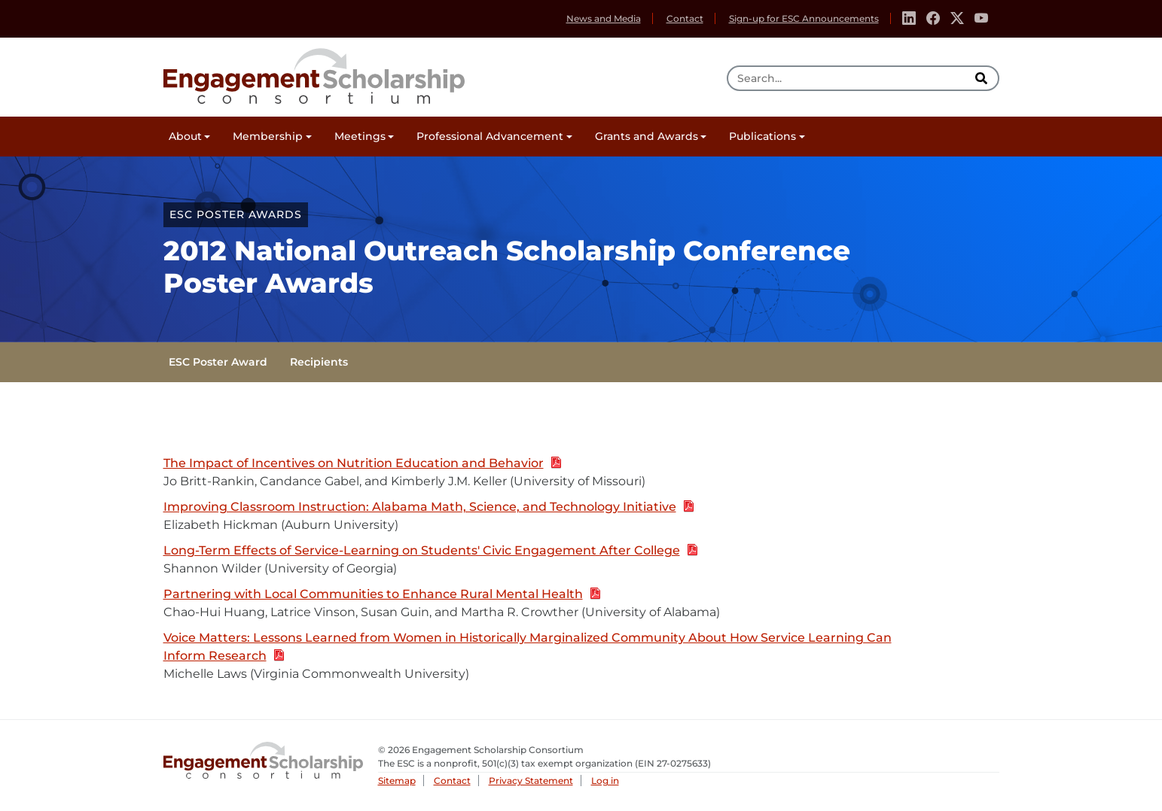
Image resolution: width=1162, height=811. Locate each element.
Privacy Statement (531, 780)
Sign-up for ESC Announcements (804, 18)
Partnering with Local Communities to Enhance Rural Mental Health (382, 595)
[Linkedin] (909, 19)
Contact (684, 18)
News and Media (603, 18)
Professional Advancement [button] (489, 136)
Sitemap (397, 780)
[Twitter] (957, 19)
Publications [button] (762, 136)
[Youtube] (981, 19)
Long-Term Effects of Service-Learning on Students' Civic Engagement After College (430, 551)
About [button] (185, 136)
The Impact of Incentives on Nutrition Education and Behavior (362, 464)
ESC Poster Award (218, 362)
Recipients (319, 362)
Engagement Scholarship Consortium (314, 74)
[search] (983, 78)
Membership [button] (268, 136)
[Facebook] (933, 19)
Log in (605, 780)
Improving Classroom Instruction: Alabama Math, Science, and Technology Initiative (428, 507)
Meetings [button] (360, 136)
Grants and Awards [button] (646, 136)
